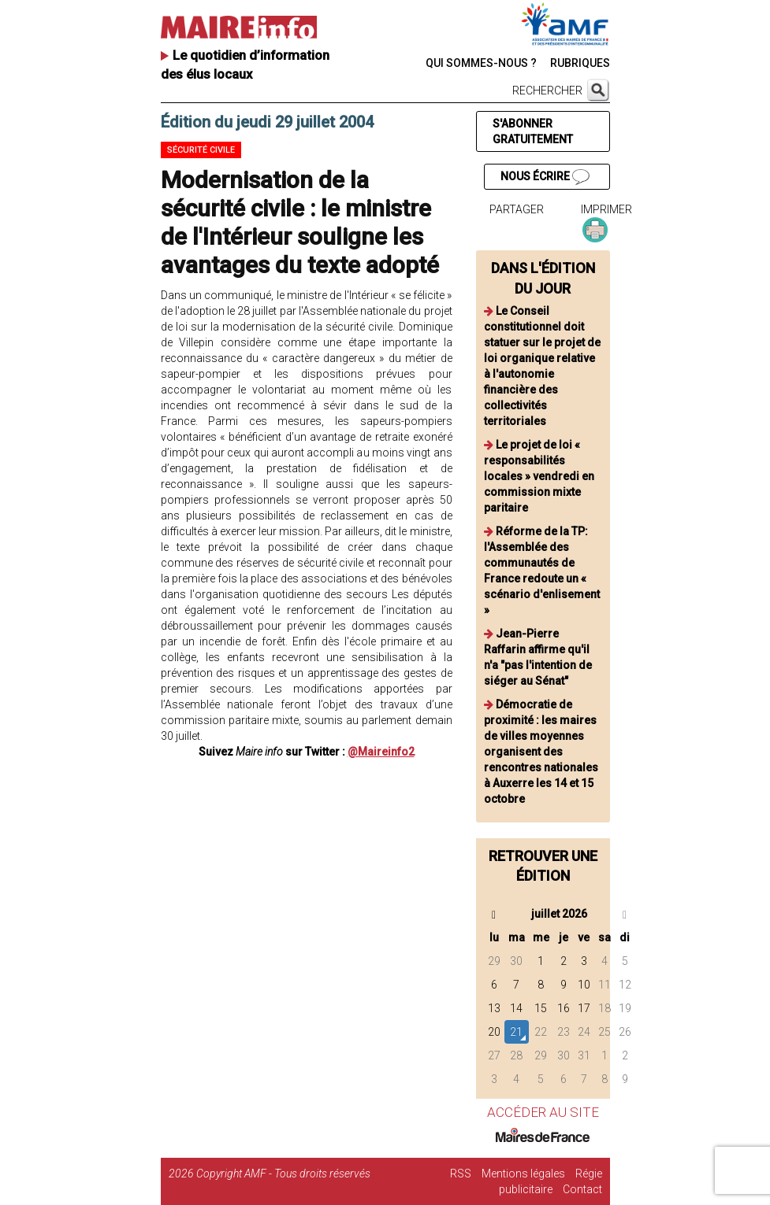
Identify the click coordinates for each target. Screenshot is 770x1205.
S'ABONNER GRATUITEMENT (533, 131)
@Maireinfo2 (381, 751)
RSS (460, 1173)
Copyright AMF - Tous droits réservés (283, 1173)
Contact (582, 1189)
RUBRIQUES (580, 63)
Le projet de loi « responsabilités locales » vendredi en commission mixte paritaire (539, 476)
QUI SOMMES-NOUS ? (481, 63)
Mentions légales (523, 1173)
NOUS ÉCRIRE (544, 177)
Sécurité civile (201, 150)
